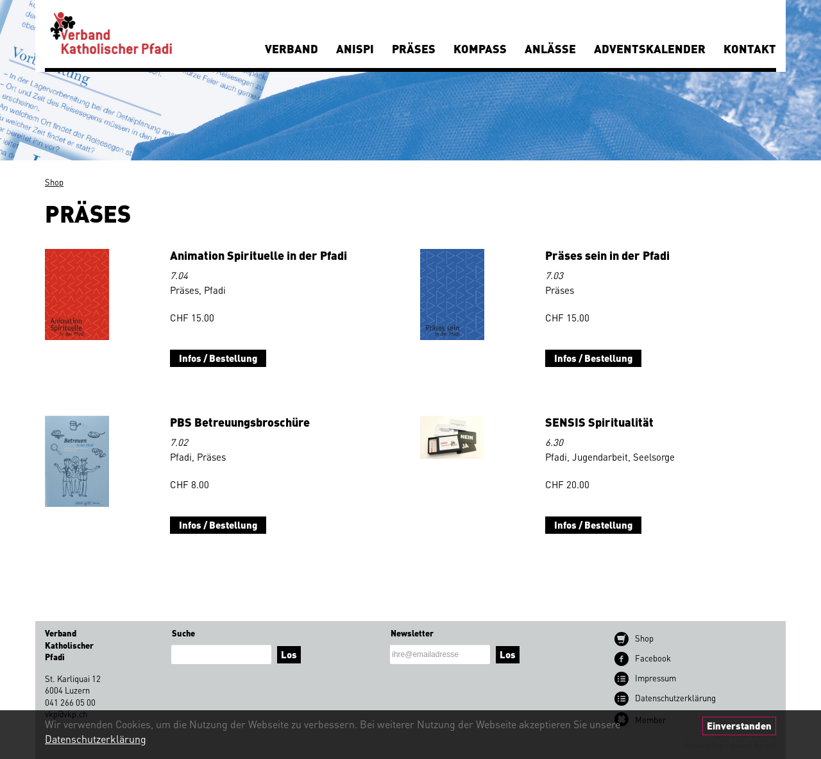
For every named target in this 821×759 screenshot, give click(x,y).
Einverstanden (739, 725)
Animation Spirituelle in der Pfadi (258, 255)
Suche (183, 632)
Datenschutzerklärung (95, 739)
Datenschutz (675, 697)
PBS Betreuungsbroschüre (240, 421)
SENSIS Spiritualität (599, 421)
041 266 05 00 (70, 702)
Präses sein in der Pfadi (607, 255)
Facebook (653, 657)
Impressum (655, 677)
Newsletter (412, 632)
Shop (54, 181)
